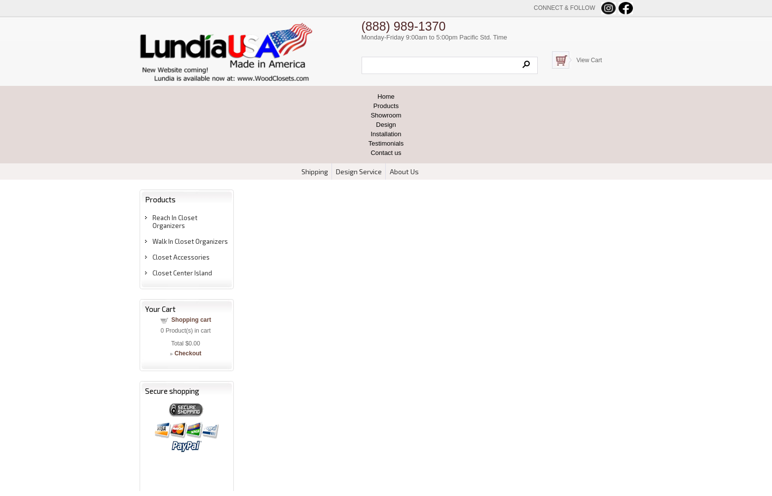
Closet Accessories (181, 257)
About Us (404, 171)
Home (386, 96)
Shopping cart (191, 319)
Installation (385, 134)
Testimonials (386, 143)
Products (386, 106)
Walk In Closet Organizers (190, 241)
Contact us (385, 152)
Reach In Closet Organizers (174, 221)
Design (386, 124)
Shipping (314, 171)
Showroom (385, 115)
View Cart (589, 60)
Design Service (359, 171)
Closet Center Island (182, 273)
